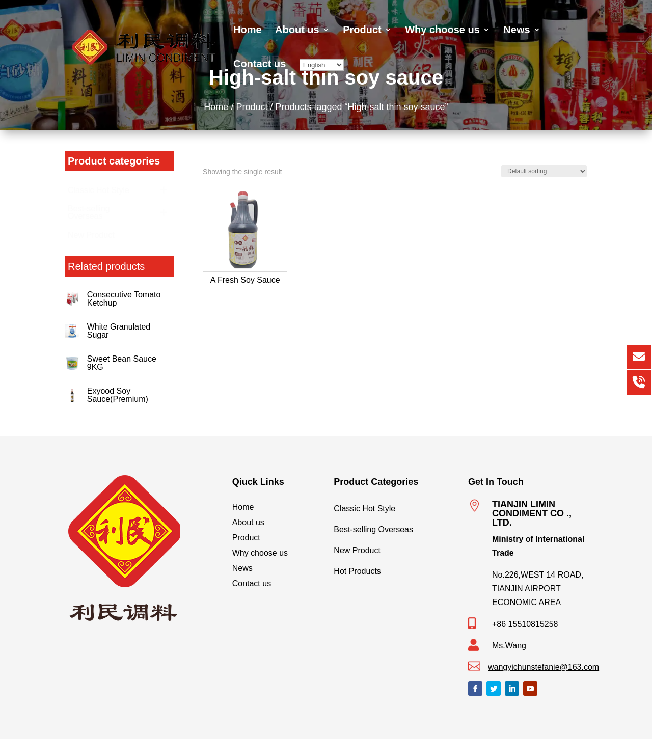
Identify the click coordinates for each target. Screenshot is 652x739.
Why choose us (442, 30)
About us (297, 30)
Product (362, 30)
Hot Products (393, 569)
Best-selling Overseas (393, 527)
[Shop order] (544, 171)
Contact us (259, 64)
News (516, 30)
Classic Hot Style (393, 506)
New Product (393, 548)
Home (247, 30)
